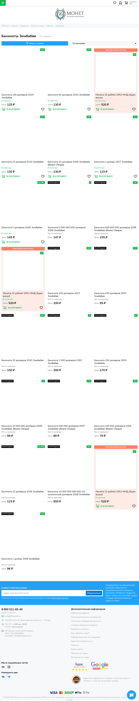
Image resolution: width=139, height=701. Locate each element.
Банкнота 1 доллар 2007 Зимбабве (113, 161)
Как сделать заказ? (80, 633)
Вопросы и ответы (80, 629)
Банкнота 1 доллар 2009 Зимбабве (20, 558)
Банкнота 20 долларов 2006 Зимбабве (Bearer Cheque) (69, 163)
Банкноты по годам (80, 657)
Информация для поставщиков (85, 637)
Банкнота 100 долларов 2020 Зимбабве (17, 96)
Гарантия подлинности (81, 641)
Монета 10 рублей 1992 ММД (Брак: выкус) (116, 96)
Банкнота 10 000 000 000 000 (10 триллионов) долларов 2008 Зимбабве (69, 493)
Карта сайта (77, 649)
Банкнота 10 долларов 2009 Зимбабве (22, 491)
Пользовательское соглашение (86, 617)
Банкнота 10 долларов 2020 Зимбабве (22, 161)
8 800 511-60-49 (12, 609)
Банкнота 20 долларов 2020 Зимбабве (22, 360)
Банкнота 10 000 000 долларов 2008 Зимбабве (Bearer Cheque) (21, 427)
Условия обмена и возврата (84, 625)
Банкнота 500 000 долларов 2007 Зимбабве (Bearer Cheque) (66, 427)
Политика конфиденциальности (86, 621)
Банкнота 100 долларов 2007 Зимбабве (110, 295)
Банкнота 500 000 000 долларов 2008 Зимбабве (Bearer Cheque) (115, 229)
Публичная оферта (80, 613)
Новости (75, 645)
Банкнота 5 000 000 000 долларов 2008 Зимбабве (67, 229)
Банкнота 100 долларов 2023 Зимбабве (64, 295)
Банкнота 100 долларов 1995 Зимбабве (110, 362)
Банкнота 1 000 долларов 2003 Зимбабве (65, 362)
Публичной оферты (59, 598)
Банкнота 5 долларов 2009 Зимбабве (21, 227)
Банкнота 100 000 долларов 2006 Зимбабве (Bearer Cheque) (112, 427)
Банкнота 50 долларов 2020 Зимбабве (69, 94)
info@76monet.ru (13, 616)
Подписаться (94, 593)
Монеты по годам (79, 653)
